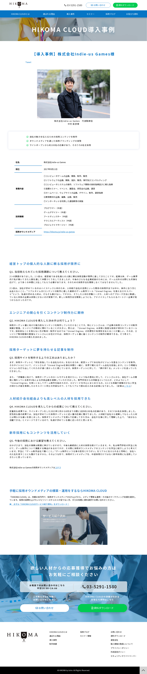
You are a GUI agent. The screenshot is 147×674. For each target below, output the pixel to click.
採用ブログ (110, 13)
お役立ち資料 (132, 13)
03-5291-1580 (74, 5)
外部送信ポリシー (118, 652)
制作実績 (53, 644)
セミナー (91, 13)
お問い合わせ (99, 5)
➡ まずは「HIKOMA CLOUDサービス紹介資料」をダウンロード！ (39, 504)
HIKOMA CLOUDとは (20, 13)
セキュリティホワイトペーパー (123, 656)
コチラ (58, 467)
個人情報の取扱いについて (122, 644)
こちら (127, 385)
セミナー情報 (85, 636)
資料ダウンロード (126, 5)
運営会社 (114, 640)
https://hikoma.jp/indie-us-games (59, 231)
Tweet (28, 62)
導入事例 (70, 13)
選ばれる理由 (49, 13)
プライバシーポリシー (120, 648)
